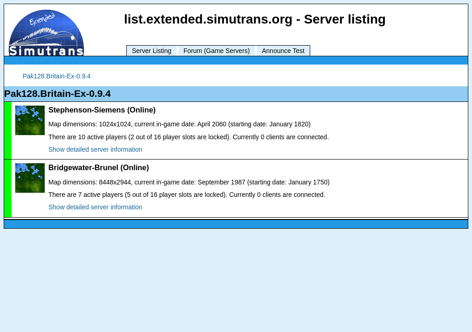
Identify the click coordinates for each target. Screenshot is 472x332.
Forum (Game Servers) (216, 50)
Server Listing (151, 50)
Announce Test (283, 50)
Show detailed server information (95, 149)
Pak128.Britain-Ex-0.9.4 (57, 76)
